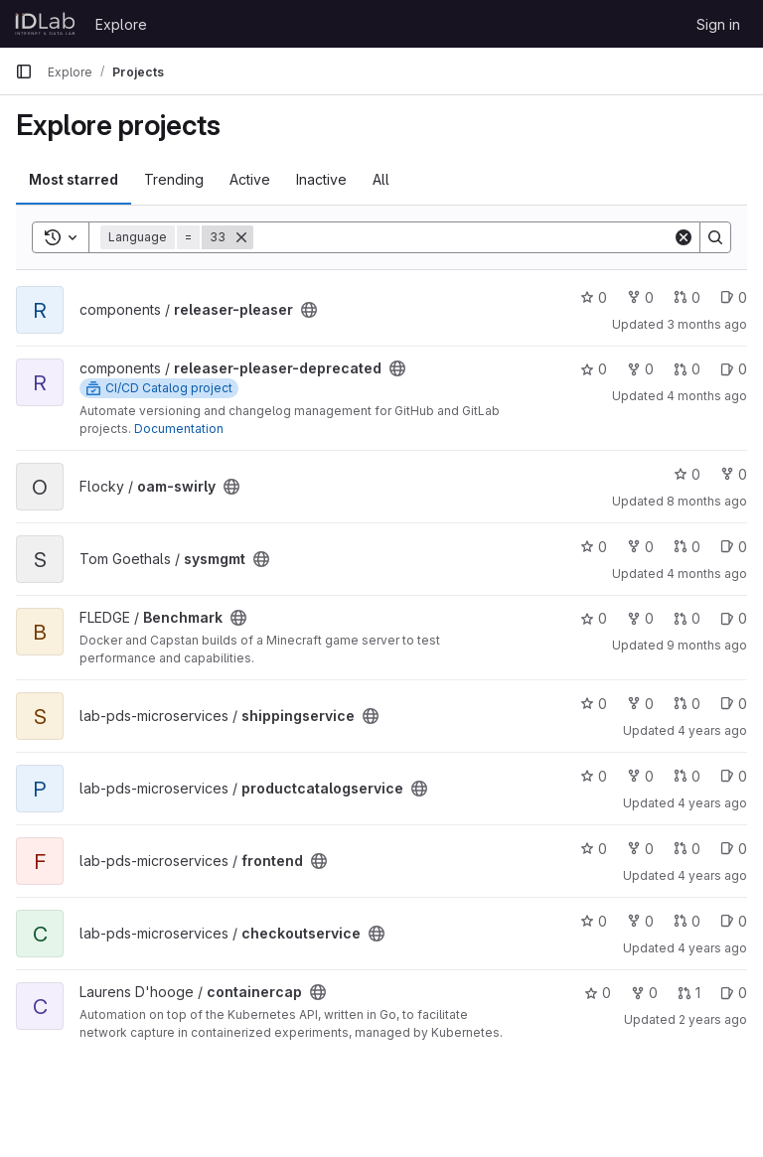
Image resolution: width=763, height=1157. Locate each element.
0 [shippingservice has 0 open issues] (733, 703)
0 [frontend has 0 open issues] (733, 848)
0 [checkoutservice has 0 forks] (640, 921)
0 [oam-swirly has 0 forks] (733, 474)
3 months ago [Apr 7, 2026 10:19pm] (707, 324)
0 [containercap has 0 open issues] (733, 992)
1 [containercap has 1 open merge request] (689, 992)
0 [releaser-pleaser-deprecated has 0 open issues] (733, 369)
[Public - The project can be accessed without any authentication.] (309, 310)
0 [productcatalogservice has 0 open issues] (733, 776)
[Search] (463, 237)
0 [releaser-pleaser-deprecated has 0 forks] (640, 369)
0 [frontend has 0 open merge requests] (687, 848)
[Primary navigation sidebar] (24, 71)
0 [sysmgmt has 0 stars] (593, 546)
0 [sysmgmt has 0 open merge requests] (687, 546)
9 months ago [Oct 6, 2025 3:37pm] (707, 645)
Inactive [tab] (321, 179)
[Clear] (683, 237)
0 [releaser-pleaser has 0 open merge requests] (687, 297)
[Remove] (241, 237)
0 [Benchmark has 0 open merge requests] (687, 618)
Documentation (179, 428)
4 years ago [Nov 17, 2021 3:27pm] (712, 802)
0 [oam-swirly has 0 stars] (687, 474)
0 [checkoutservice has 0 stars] (593, 921)
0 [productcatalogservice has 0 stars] (593, 776)
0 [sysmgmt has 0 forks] (640, 546)
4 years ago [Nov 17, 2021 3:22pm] (712, 947)
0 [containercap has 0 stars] (597, 992)
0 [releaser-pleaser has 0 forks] (640, 297)
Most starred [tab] (73, 179)
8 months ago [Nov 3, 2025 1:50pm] (707, 501)
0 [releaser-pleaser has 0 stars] (593, 297)
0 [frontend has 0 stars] (593, 848)
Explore (121, 24)
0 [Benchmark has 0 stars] (593, 618)
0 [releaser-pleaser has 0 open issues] (733, 297)
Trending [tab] (174, 179)
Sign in (718, 24)
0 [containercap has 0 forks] (644, 992)
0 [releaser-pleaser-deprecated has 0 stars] (593, 369)
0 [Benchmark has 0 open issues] (733, 618)
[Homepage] (45, 24)
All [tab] (381, 179)
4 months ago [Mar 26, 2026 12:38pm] (707, 395)
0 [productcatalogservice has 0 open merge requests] (687, 776)
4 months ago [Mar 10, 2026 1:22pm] (707, 573)
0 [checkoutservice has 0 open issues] (733, 921)
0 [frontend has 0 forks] (640, 848)
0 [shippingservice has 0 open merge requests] (687, 703)
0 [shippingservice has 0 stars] (593, 703)
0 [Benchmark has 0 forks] (640, 618)
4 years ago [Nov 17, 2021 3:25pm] (712, 875)
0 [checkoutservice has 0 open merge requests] (687, 921)
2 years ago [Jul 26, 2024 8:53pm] (713, 1019)
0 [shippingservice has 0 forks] (640, 703)
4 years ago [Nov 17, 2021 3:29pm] (712, 730)
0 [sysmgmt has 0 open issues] (733, 546)
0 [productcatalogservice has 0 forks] (640, 776)
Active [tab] (249, 179)
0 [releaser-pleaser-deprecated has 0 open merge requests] (687, 369)
